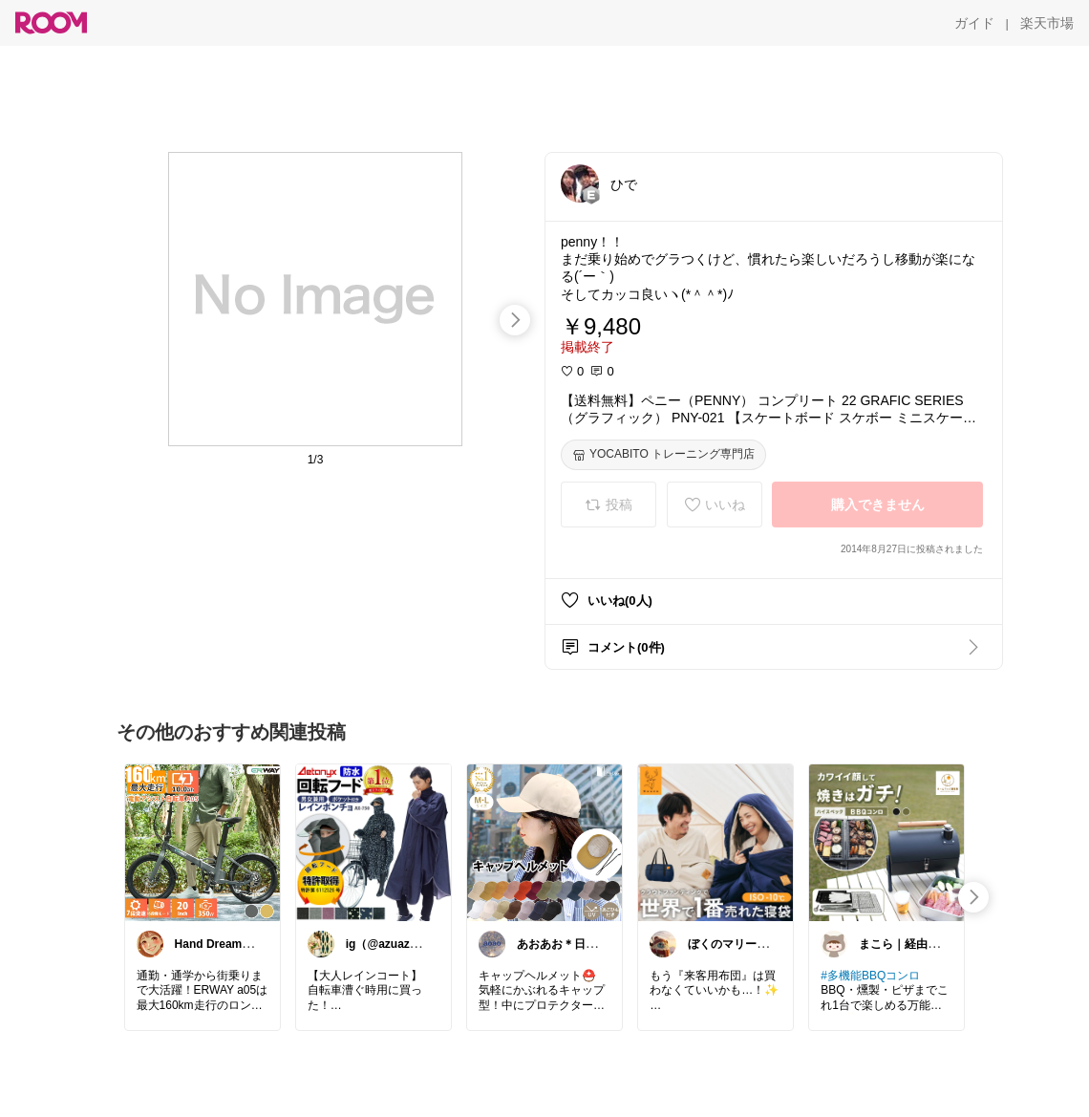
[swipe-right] (515, 320)
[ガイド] (974, 23)
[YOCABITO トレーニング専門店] (663, 455)
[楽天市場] (1047, 23)
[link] (202, 841)
